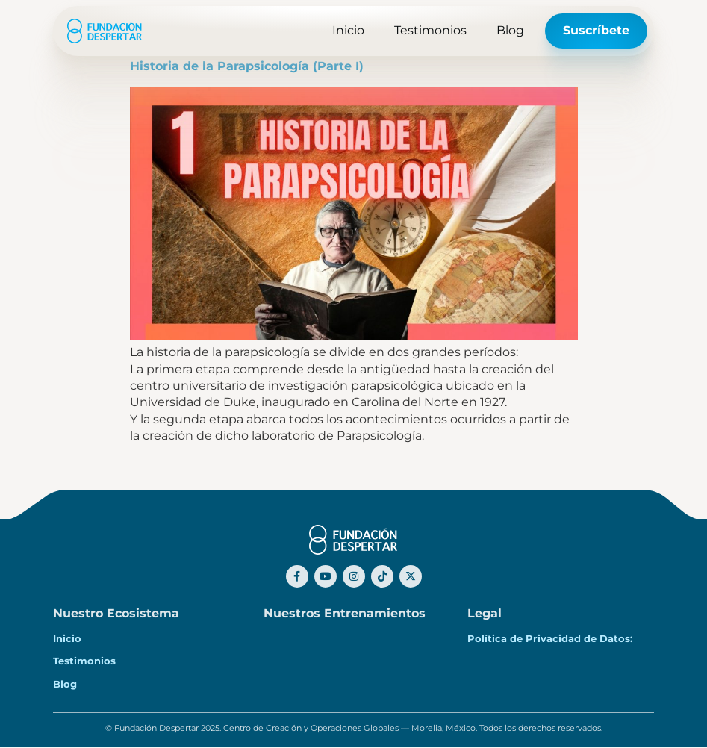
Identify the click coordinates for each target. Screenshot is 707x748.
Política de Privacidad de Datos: (554, 638)
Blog (510, 30)
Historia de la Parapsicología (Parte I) (247, 66)
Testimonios (430, 30)
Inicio (348, 30)
